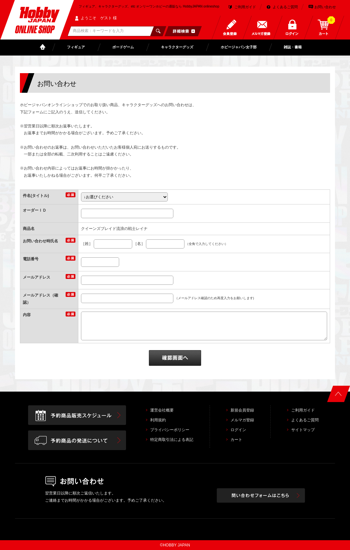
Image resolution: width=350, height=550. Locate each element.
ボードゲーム (123, 47)
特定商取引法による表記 (171, 439)
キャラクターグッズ (177, 47)
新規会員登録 (242, 410)
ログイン (238, 430)
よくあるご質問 (285, 7)
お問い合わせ (325, 7)
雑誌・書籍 (293, 47)
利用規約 (158, 420)
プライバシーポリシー (169, 430)
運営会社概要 (162, 410)
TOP (44, 47)
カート (236, 439)
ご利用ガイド (245, 7)
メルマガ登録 (242, 420)
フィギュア (76, 47)
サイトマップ (303, 430)
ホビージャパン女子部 (239, 47)
